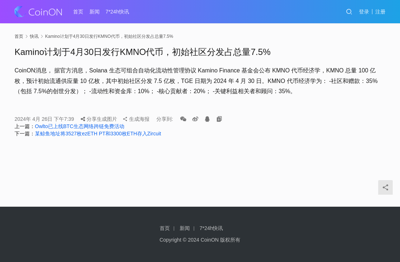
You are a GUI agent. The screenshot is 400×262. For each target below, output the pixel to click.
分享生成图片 (99, 119)
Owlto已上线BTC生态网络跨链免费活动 (79, 126)
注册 (380, 12)
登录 (364, 12)
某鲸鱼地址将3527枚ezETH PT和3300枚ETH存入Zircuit (98, 133)
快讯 (34, 36)
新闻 (94, 12)
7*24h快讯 (117, 12)
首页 (78, 12)
